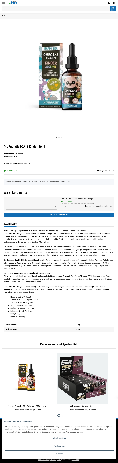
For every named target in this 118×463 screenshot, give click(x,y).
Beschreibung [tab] (10, 224)
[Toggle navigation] (3, 3)
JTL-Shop (76, 460)
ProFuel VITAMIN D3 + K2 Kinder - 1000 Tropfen (27, 406)
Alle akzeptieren (59, 438)
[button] (108, 3)
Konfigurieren (59, 446)
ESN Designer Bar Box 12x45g (82, 406)
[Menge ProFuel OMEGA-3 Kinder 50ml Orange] (31, 207)
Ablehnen (59, 453)
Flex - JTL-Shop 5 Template (49, 460)
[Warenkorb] (113, 3)
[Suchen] (56, 8)
